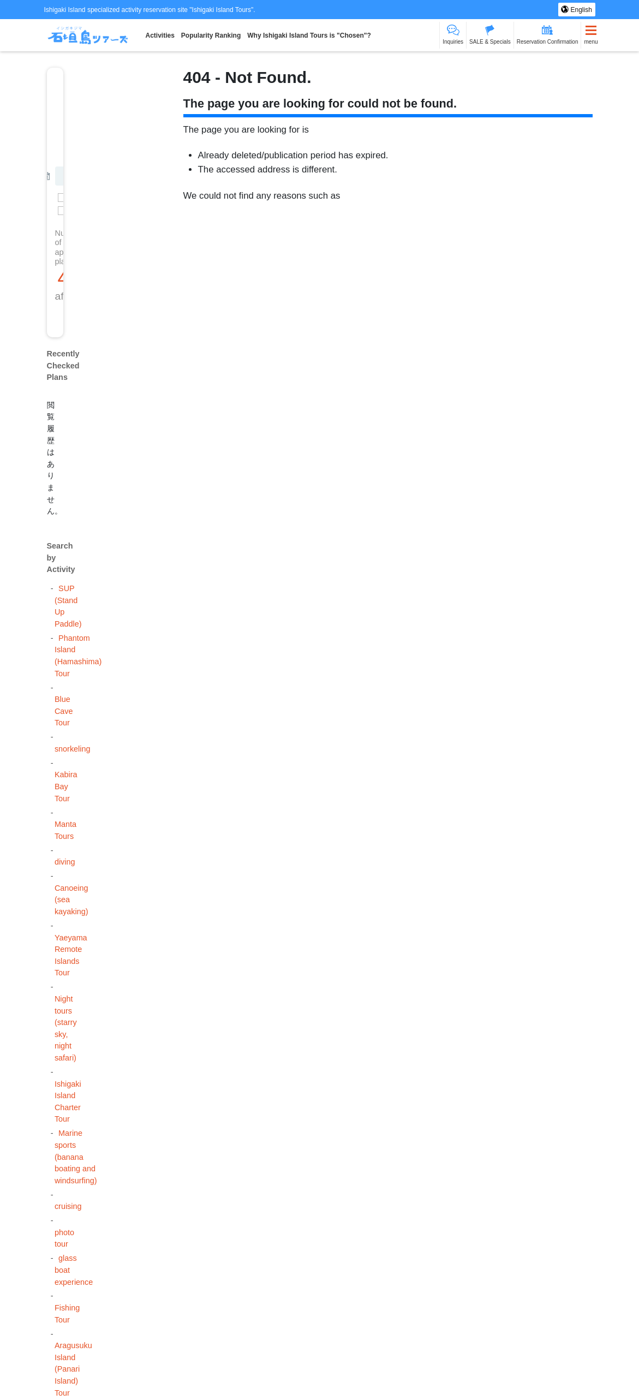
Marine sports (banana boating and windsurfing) (76, 1156)
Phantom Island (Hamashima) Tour (78, 656)
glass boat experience (74, 1270)
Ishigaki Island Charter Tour (68, 1102)
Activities (160, 35)
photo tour (64, 1238)
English (580, 10)
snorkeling (73, 748)
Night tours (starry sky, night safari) (66, 1028)
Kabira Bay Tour (66, 786)
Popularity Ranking (211, 35)
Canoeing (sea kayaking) (71, 900)
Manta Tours (65, 830)
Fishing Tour (67, 1313)
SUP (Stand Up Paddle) (68, 606)
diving (65, 861)
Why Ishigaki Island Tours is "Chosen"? (309, 35)
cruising (68, 1206)
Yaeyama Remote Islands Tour (71, 955)
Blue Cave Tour (64, 711)
